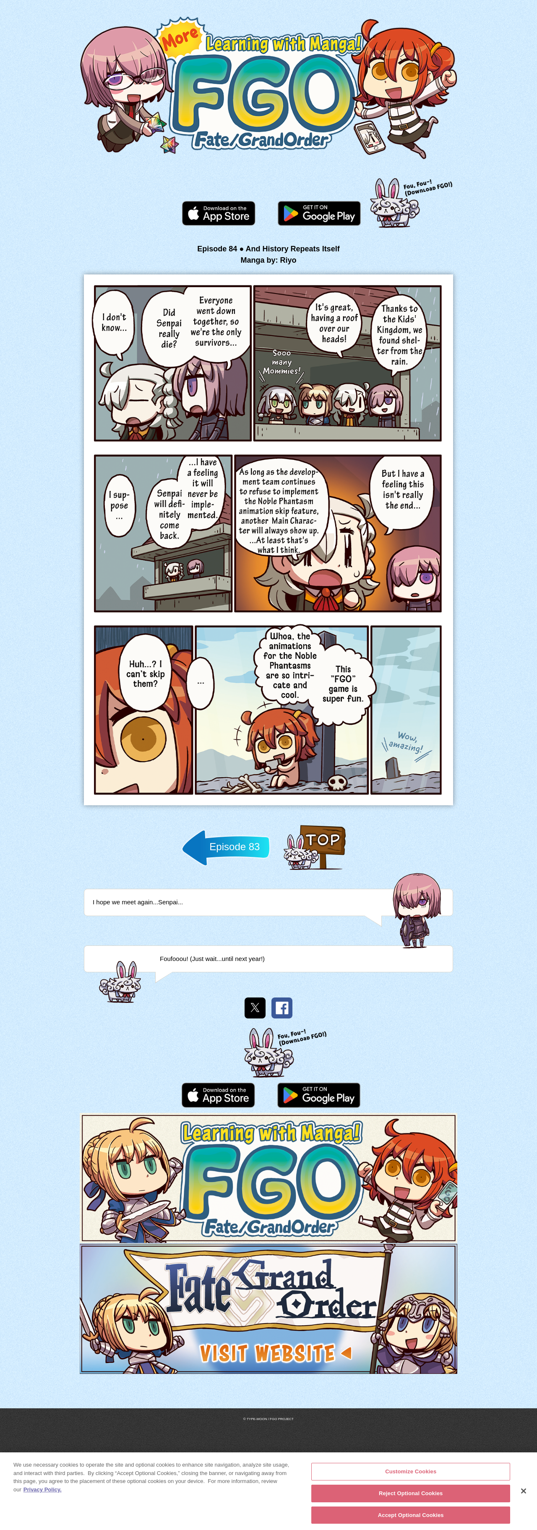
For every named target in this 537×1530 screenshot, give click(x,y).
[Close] (523, 1494)
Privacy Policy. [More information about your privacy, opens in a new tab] (42, 1492)
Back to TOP (314, 869)
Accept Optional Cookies (411, 1517)
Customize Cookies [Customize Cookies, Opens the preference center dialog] (410, 1474)
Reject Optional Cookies (411, 1496)
